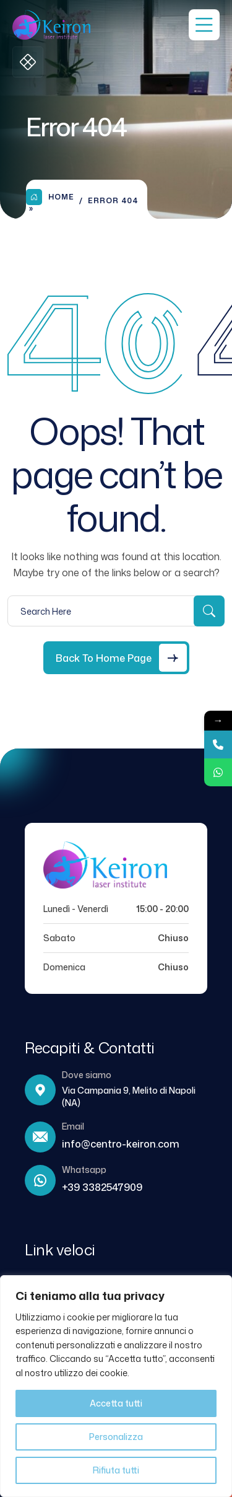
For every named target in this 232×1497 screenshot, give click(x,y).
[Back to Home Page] (116, 657)
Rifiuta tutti (116, 1470)
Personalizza (116, 1436)
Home (50, 197)
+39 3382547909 (102, 1187)
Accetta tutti (116, 1403)
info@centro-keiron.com (120, 1144)
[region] (116, 1386)
